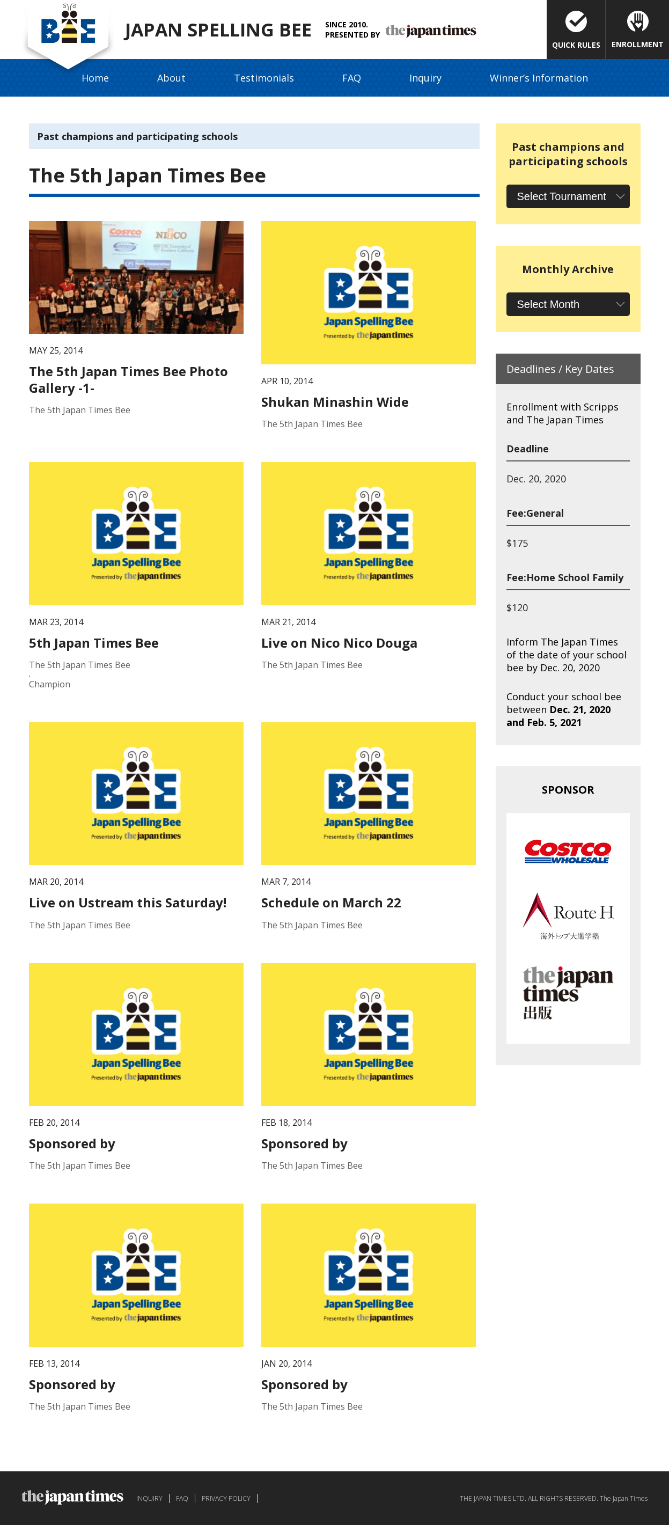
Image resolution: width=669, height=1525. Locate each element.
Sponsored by (72, 1143)
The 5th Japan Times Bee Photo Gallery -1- (128, 379)
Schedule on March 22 (331, 902)
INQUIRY (149, 1498)
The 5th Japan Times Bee (79, 410)
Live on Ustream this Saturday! (127, 902)
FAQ (351, 77)
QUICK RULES (576, 30)
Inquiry (425, 77)
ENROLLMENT (638, 30)
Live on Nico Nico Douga (339, 642)
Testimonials (264, 77)
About (171, 77)
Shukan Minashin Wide (335, 401)
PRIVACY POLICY (226, 1498)
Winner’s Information (539, 77)
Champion (49, 684)
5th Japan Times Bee (94, 642)
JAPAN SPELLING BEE (223, 29)
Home (95, 77)
